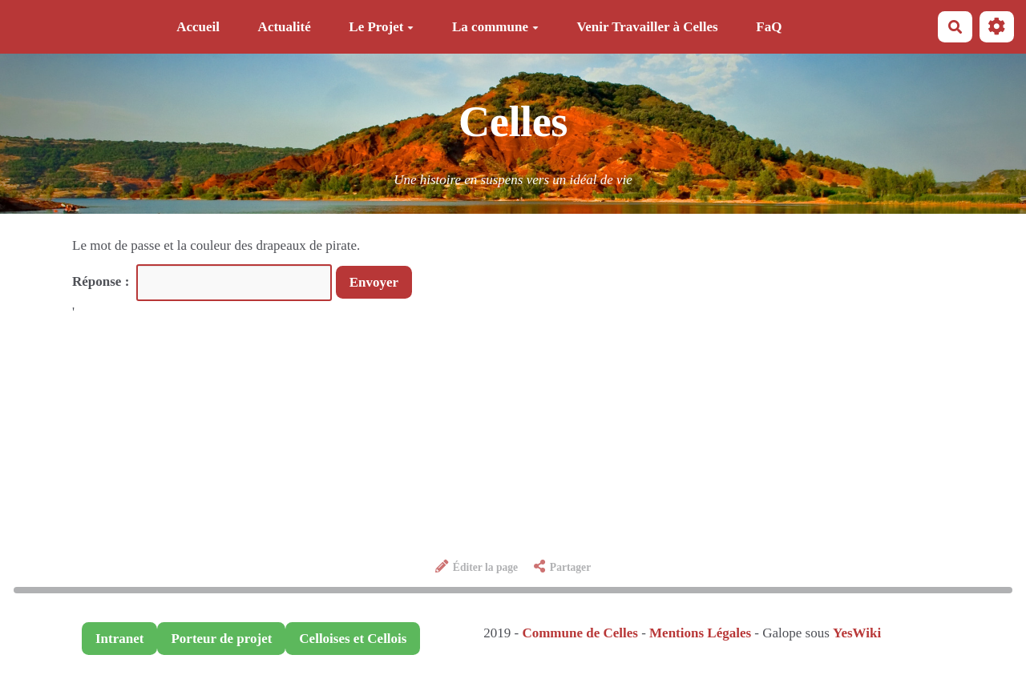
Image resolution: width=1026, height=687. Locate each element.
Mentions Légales (700, 633)
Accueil (198, 26)
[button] (997, 26)
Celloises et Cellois (352, 638)
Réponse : (102, 281)
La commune (495, 26)
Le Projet (381, 26)
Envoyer (373, 282)
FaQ (769, 26)
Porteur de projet (221, 638)
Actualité (284, 26)
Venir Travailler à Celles (647, 26)
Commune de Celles (579, 633)
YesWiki (857, 633)
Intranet (119, 638)
